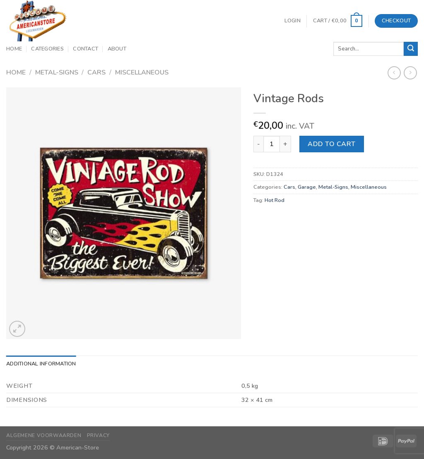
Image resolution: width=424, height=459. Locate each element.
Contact (85, 49)
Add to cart (331, 144)
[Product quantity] (271, 144)
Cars (96, 72)
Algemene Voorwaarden (43, 435)
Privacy (98, 435)
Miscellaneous (142, 72)
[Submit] (411, 49)
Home (14, 49)
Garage (307, 187)
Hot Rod (274, 200)
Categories (47, 49)
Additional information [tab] (41, 364)
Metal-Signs (56, 72)
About (117, 49)
